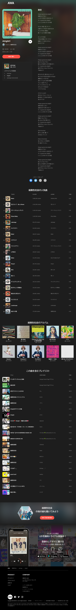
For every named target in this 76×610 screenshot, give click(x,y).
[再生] (30, 41)
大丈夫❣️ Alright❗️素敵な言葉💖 (19, 421)
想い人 (13, 275)
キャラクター (14, 228)
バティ (41, 403)
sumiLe (41, 474)
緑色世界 (12, 385)
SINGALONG (54, 198)
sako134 (42, 420)
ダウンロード (11, 578)
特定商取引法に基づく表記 (63, 600)
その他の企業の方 (26, 591)
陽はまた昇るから (15, 293)
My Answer (53, 339)
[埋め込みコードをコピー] (45, 180)
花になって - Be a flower (17, 204)
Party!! (13, 264)
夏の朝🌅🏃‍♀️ (13, 456)
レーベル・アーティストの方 (28, 589)
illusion (9, 359)
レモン (41, 415)
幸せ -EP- (53, 269)
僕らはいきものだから (67, 359)
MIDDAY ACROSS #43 (16, 438)
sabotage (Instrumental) (12, 78)
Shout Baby (14, 216)
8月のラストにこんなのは (17, 391)
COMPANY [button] (26, 575)
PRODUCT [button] (11, 575)
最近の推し (13, 492)
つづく (67, 339)
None (41, 450)
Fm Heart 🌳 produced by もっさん (48, 432)
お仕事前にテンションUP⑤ (17, 486)
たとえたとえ (14, 299)
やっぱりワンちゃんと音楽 (17, 379)
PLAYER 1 (38, 359)
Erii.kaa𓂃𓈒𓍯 (43, 468)
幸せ (12, 269)
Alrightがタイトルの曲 (16, 409)
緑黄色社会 (13, 44)
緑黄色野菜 (13, 444)
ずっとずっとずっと (16, 281)
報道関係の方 (25, 587)
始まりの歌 (14, 311)
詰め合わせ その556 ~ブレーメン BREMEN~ (22, 426)
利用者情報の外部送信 (50, 600)
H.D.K (41, 397)
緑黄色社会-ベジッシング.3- (17, 397)
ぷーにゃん (42, 486)
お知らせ (10, 582)
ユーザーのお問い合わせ (27, 585)
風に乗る (23, 339)
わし (41, 391)
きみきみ (42, 444)
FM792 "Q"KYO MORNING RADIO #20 (21, 432)
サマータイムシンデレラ (17, 210)
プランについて (11, 580)
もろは (41, 462)
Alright (12, 415)
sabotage (12, 65)
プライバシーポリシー (39, 600)
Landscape (14, 305)
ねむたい (42, 456)
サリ (40, 480)
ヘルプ (9, 585)
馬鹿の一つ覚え (53, 359)
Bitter (12, 258)
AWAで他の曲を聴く (47, 517)
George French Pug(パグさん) (47, 379)
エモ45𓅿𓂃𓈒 (13, 468)
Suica (41, 426)
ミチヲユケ (14, 240)
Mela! (12, 198)
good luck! (13, 474)
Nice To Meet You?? (55, 257)
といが (41, 492)
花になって (53, 204)
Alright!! (26, 568)
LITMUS (13, 252)
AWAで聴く (11, 56)
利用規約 (30, 600)
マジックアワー (15, 246)
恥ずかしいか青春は (16, 287)
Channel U (23, 359)
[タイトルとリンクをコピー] (40, 180)
